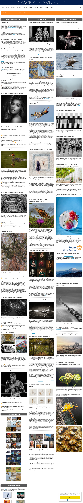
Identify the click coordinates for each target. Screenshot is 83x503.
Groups (41, 7)
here (5, 489)
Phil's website (46, 98)
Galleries (19, 7)
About (7, 7)
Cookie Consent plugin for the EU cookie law (70, 500)
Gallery (61, 186)
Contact (46, 7)
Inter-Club (13, 7)
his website (47, 246)
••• (80, 7)
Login (51, 7)
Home (3, 7)
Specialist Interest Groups (12, 27)
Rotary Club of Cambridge (68, 256)
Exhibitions (25, 7)
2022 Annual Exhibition (6, 70)
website (49, 194)
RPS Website (58, 329)
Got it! (70, 497)
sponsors (13, 34)
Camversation (45, 195)
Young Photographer (33, 7)
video (3, 69)
